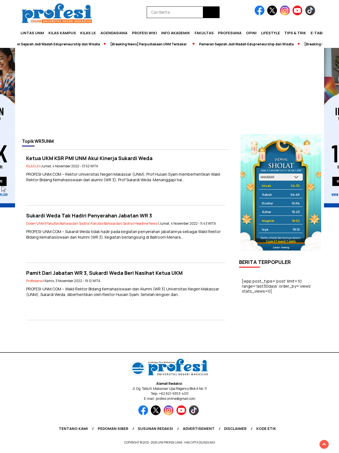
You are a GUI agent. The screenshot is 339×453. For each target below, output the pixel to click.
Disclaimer (235, 428)
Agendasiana (113, 32)
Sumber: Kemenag (281, 247)
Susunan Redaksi (155, 428)
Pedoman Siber (113, 428)
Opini (251, 32)
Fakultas (204, 32)
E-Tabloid (321, 32)
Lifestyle (270, 32)
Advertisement (199, 428)
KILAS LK (88, 32)
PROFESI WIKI (144, 32)
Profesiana (230, 32)
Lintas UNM (32, 32)
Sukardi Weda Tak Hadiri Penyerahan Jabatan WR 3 (89, 215)
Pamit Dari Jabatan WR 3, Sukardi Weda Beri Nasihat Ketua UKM (104, 273)
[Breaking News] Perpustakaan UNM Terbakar (150, 44)
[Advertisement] (169, 92)
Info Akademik (175, 32)
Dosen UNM (35, 223)
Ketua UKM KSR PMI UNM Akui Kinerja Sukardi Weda (89, 158)
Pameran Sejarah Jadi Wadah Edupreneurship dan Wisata (54, 44)
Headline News (146, 223)
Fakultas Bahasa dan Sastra (67, 223)
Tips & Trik (295, 32)
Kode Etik (266, 428)
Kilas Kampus (62, 32)
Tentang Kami (73, 428)
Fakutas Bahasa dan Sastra (112, 223)
